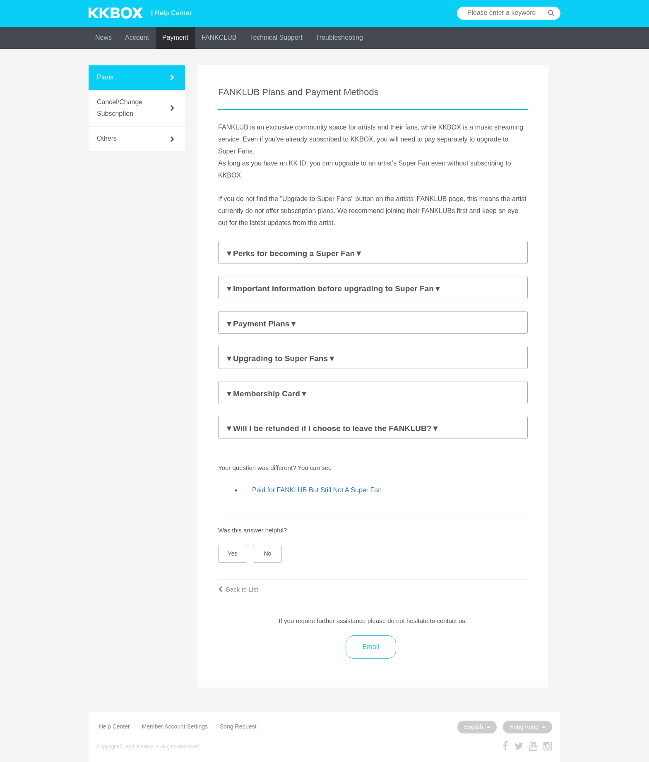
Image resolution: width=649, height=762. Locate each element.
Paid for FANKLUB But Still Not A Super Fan (317, 490)
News (103, 37)
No (268, 553)
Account (137, 37)
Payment (175, 37)
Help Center (114, 726)
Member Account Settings (175, 726)
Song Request (238, 726)
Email (371, 646)
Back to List (238, 589)
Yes (233, 553)
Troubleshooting (339, 37)
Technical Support (276, 37)
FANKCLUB (219, 37)
